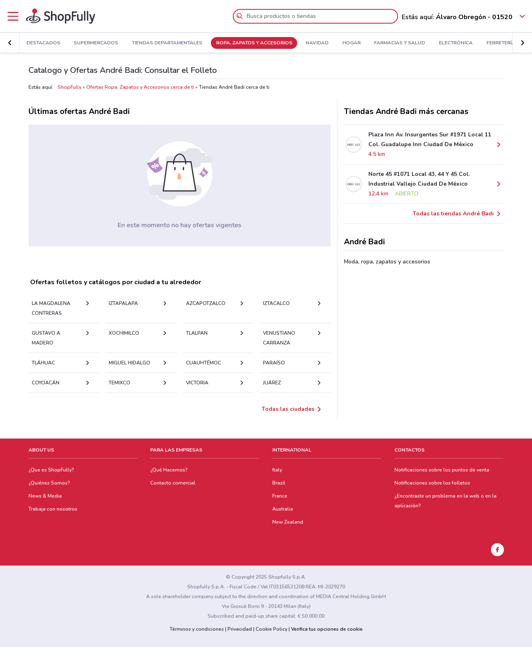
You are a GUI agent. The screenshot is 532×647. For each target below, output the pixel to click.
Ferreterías (502, 43)
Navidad (317, 43)
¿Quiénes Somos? (49, 483)
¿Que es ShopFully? (51, 470)
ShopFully (69, 87)
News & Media (45, 496)
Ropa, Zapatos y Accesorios (254, 43)
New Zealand (287, 522)
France (279, 496)
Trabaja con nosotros (52, 509)
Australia (282, 509)
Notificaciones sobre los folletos (432, 483)
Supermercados (96, 43)
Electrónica (456, 43)
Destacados (43, 43)
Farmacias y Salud (399, 43)
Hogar (351, 43)
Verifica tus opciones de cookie (327, 629)
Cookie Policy (271, 629)
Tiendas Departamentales (167, 43)
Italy (277, 470)
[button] (522, 43)
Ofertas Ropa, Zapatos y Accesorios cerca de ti (140, 87)
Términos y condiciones (197, 629)
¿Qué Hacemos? (169, 470)
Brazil (278, 483)
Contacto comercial (172, 483)
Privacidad (240, 629)
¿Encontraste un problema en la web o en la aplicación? (445, 501)
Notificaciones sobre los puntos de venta (441, 470)
